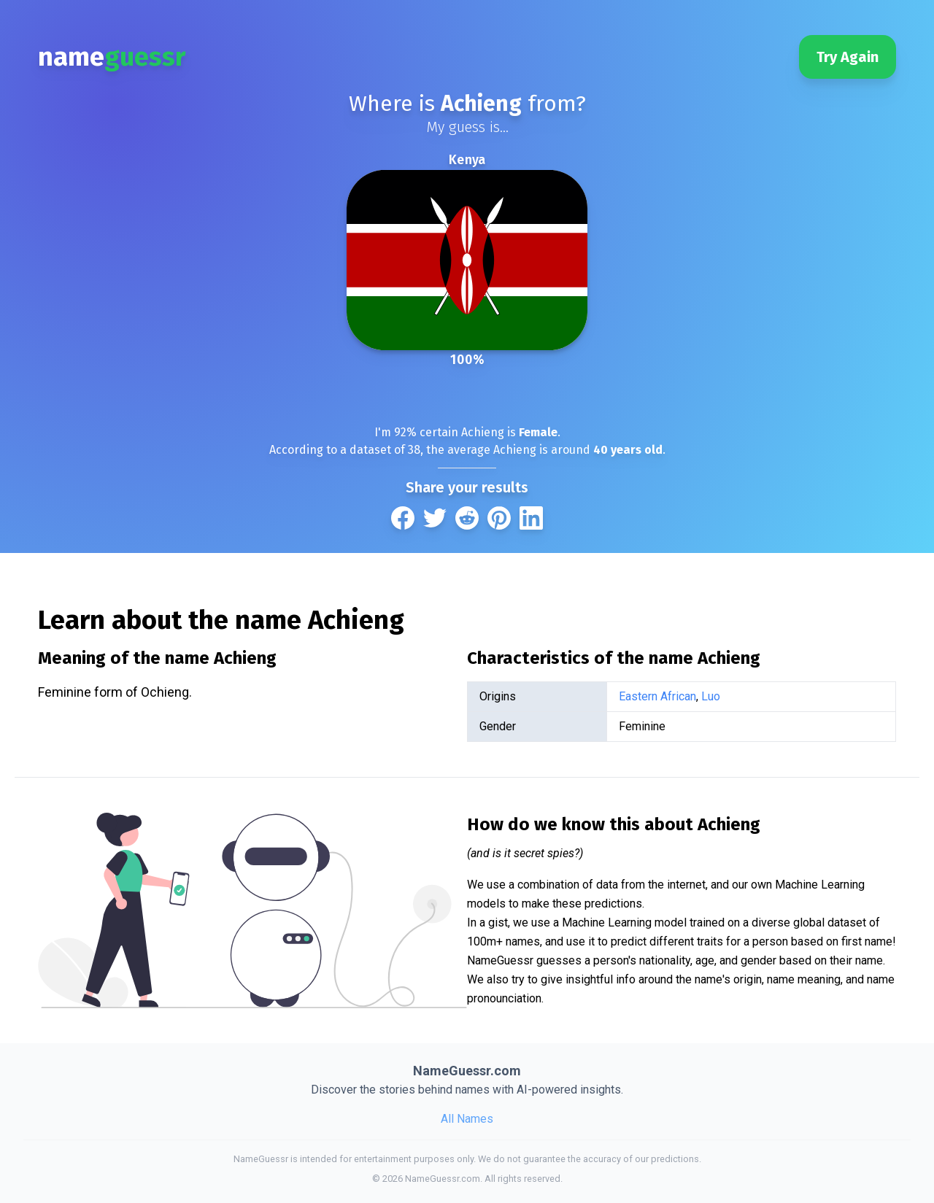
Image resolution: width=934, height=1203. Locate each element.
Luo (710, 696)
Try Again (848, 57)
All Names (467, 1119)
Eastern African (657, 696)
